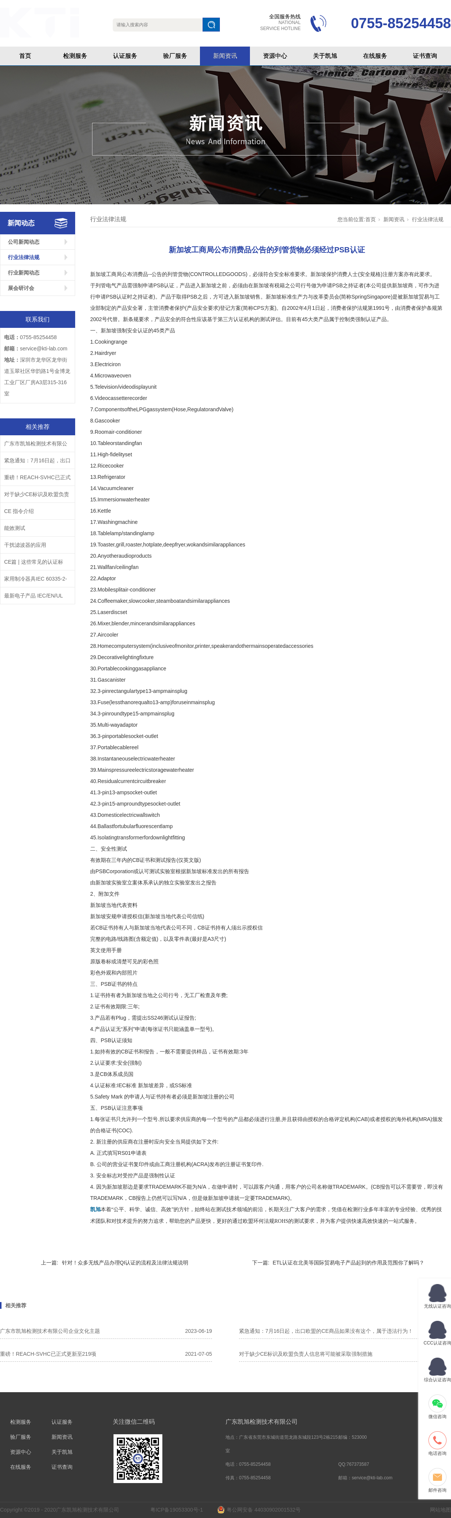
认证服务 (125, 56)
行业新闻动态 (23, 273)
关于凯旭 (325, 56)
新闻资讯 (225, 56)
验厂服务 (175, 56)
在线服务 (375, 56)
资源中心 (275, 56)
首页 (25, 56)
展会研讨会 (21, 288)
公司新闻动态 (23, 242)
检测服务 (75, 56)
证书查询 (425, 56)
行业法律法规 (23, 257)
